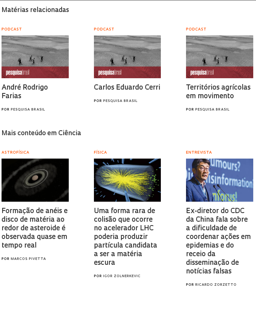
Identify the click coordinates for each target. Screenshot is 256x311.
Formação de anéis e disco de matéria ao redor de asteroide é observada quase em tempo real (35, 228)
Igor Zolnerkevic (122, 276)
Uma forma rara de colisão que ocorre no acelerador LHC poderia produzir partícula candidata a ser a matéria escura (125, 237)
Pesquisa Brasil (28, 109)
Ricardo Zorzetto (216, 285)
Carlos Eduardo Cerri (127, 87)
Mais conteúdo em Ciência (41, 133)
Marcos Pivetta (28, 259)
